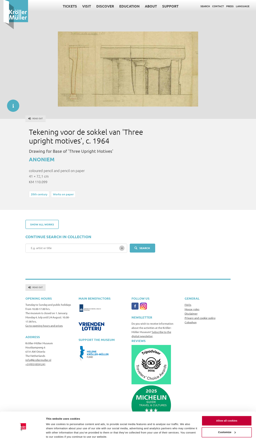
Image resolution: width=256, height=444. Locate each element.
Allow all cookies (226, 411)
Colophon (191, 322)
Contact (214, 6)
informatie (11, 104)
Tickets (66, 6)
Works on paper (63, 194)
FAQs (188, 304)
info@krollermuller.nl (38, 360)
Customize (227, 422)
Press (226, 6)
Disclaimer (191, 313)
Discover (101, 6)
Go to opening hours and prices (44, 325)
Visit (83, 6)
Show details (54, 437)
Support (167, 6)
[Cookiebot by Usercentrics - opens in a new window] (22, 437)
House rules (192, 309)
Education (126, 6)
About (147, 6)
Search (201, 6)
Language (239, 6)
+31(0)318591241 (35, 364)
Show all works (42, 224)
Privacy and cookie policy (200, 318)
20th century (39, 194)
